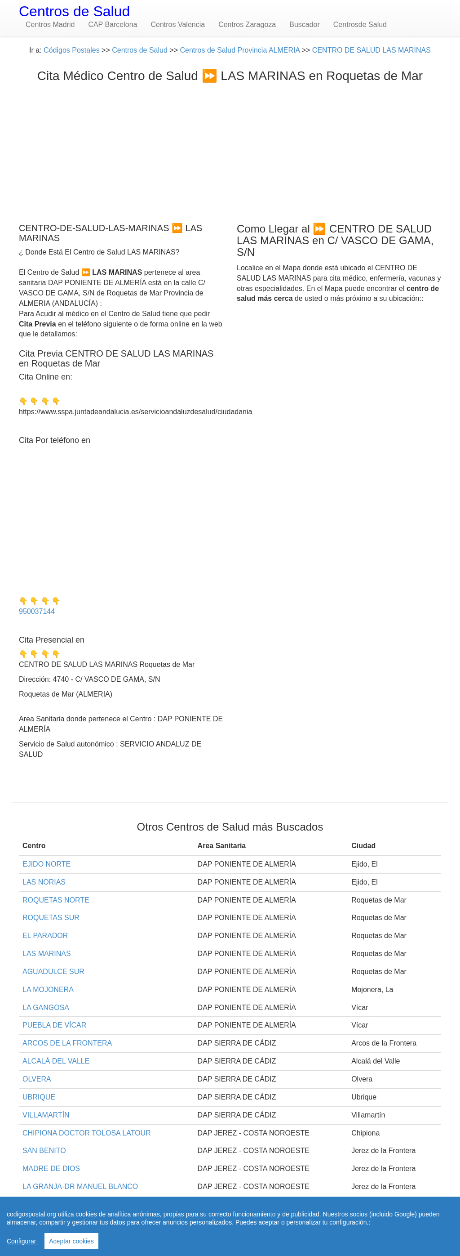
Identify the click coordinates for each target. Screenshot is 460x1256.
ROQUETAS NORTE (55, 900)
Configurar (22, 1241)
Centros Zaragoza (247, 24)
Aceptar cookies (71, 1241)
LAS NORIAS (44, 882)
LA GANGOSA (45, 1007)
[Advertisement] (230, 151)
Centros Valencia (177, 24)
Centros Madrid (50, 24)
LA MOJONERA (48, 989)
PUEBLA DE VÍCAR (54, 1025)
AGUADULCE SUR (53, 971)
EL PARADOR (45, 935)
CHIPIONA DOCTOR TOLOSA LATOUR (86, 1133)
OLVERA (36, 1079)
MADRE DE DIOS (51, 1168)
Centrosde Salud (360, 24)
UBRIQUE (38, 1097)
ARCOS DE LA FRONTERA (67, 1043)
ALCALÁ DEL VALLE (55, 1061)
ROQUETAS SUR (51, 917)
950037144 (37, 611)
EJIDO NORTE (46, 864)
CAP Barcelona (112, 24)
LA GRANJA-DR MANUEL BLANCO (80, 1186)
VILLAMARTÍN (46, 1115)
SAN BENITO (44, 1150)
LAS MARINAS (46, 953)
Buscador (304, 24)
